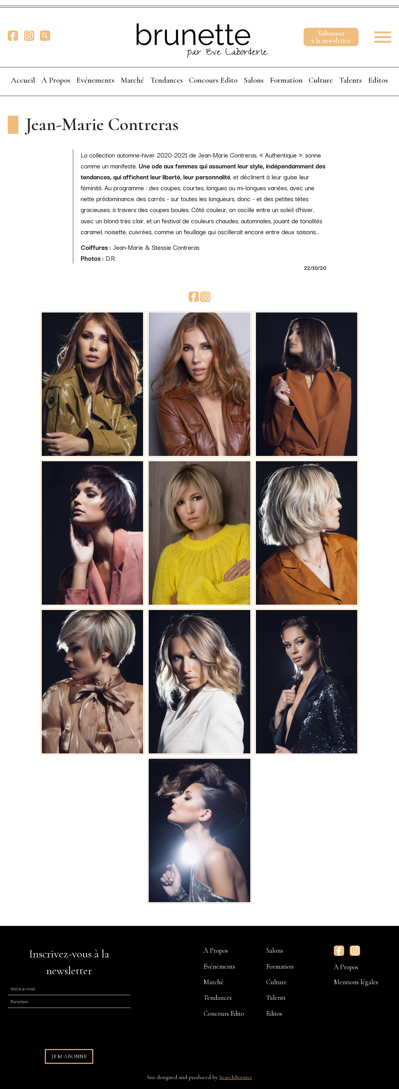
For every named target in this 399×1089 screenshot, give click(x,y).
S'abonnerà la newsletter (331, 37)
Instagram (29, 36)
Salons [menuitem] (254, 80)
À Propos (346, 967)
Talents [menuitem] (350, 80)
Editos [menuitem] (378, 80)
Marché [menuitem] (132, 80)
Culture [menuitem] (321, 80)
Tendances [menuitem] (166, 80)
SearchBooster (235, 1077)
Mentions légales (356, 982)
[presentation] (55, 1026)
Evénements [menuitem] (95, 80)
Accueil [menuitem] (23, 80)
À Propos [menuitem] (55, 80)
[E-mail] (69, 988)
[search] (45, 36)
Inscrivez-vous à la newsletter (69, 962)
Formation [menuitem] (286, 80)
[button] (378, 35)
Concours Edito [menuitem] (213, 80)
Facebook (13, 36)
